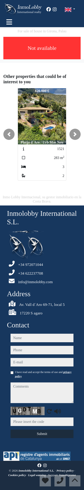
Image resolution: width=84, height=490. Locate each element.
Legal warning (37, 475)
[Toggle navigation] (9, 22)
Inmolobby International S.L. (37, 470)
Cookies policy (17, 475)
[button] (9, 134)
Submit (42, 434)
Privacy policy (65, 470)
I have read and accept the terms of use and (43, 374)
